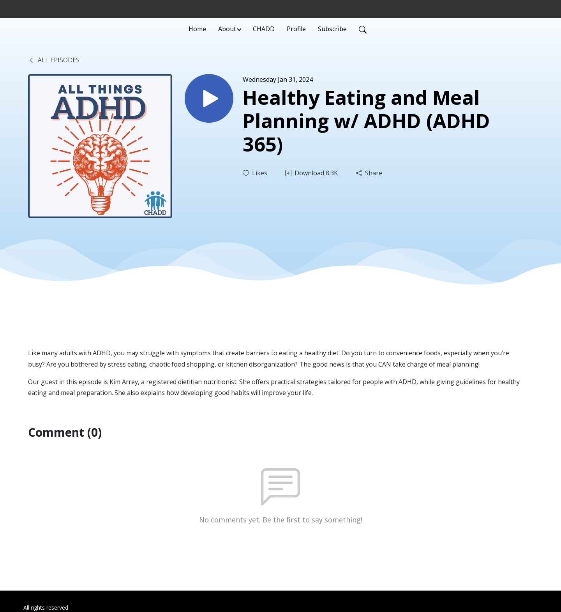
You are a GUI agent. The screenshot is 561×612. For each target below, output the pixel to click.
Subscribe (332, 29)
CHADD (264, 29)
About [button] (227, 29)
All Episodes (53, 60)
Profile (296, 29)
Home (197, 29)
